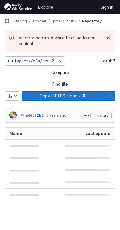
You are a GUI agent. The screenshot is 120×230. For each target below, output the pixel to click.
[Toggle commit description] (87, 115)
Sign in (106, 7)
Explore (45, 7)
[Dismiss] (108, 37)
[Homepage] (18, 7)
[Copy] (63, 96)
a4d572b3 (32, 115)
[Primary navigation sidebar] (7, 21)
